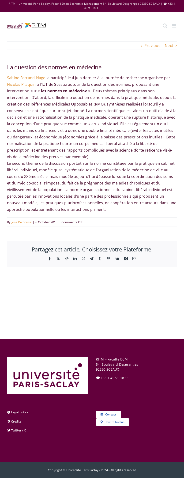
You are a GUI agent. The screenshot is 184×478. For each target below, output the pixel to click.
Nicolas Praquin (21, 84)
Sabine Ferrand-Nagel (26, 77)
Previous (152, 45)
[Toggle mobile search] (165, 25)
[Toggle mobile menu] (174, 25)
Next (169, 45)
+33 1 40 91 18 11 (112, 378)
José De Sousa (21, 222)
